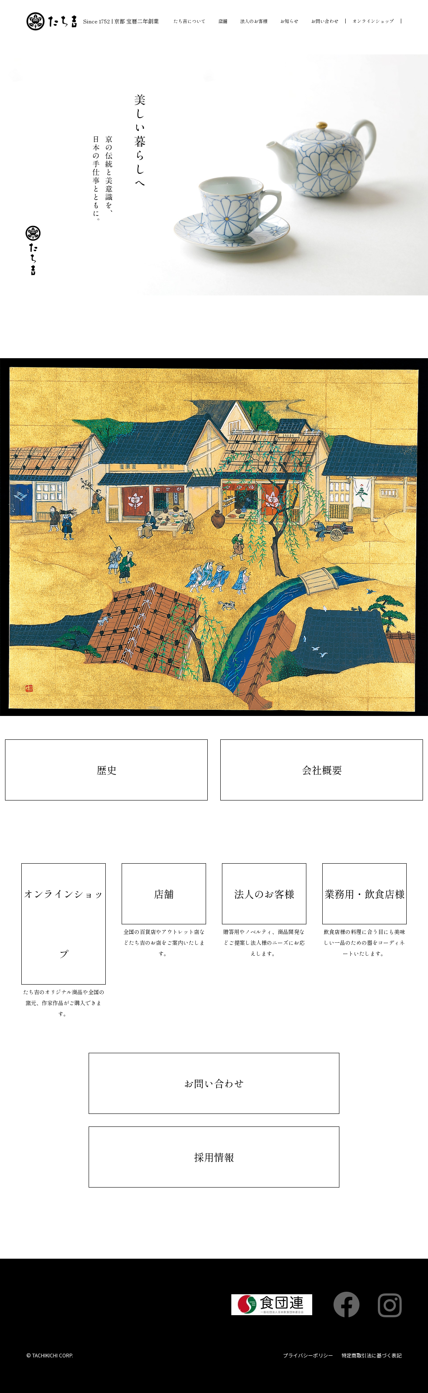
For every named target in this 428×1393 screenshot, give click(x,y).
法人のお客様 (254, 21)
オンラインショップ (373, 21)
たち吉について (189, 21)
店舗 (222, 21)
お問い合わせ (325, 21)
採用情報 (214, 1156)
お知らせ (289, 21)
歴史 (107, 769)
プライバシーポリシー (308, 1355)
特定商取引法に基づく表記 (371, 1355)
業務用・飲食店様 (364, 893)
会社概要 (322, 769)
